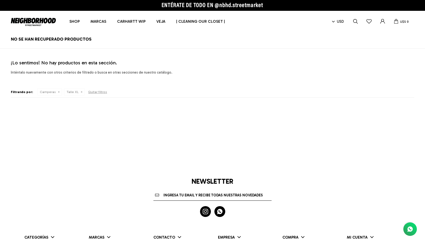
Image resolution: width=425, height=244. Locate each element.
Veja (160, 21)
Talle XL (73, 92)
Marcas (98, 21)
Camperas (48, 92)
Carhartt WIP (131, 21)
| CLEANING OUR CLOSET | (200, 21)
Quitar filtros (97, 92)
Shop (74, 21)
